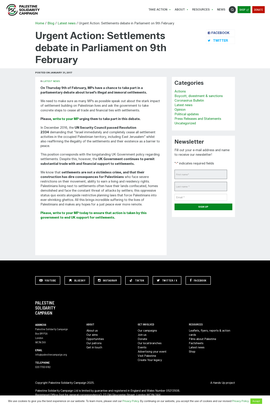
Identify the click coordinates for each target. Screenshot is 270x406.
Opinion (180, 110)
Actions (180, 91)
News (221, 9)
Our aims (92, 334)
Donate (258, 9)
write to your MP (66, 119)
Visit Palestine (147, 355)
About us (92, 330)
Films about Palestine (202, 339)
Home (39, 23)
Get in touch (94, 347)
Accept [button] (256, 401)
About (182, 9)
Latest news (67, 23)
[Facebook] (198, 280)
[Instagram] (107, 280)
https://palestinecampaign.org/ (22, 9)
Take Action (159, 9)
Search (232, 9)
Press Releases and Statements (198, 119)
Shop (242, 9)
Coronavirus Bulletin (189, 100)
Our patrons (94, 343)
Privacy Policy (130, 401)
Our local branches (150, 343)
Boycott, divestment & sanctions (199, 96)
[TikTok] (136, 280)
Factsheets (196, 343)
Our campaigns (147, 330)
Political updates (187, 114)
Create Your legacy (150, 360)
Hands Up (219, 382)
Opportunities (95, 339)
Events (142, 347)
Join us (142, 334)
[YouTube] (47, 280)
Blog (50, 23)
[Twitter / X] (167, 280)
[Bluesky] (77, 280)
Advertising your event (152, 351)
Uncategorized (185, 123)
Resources (203, 9)
